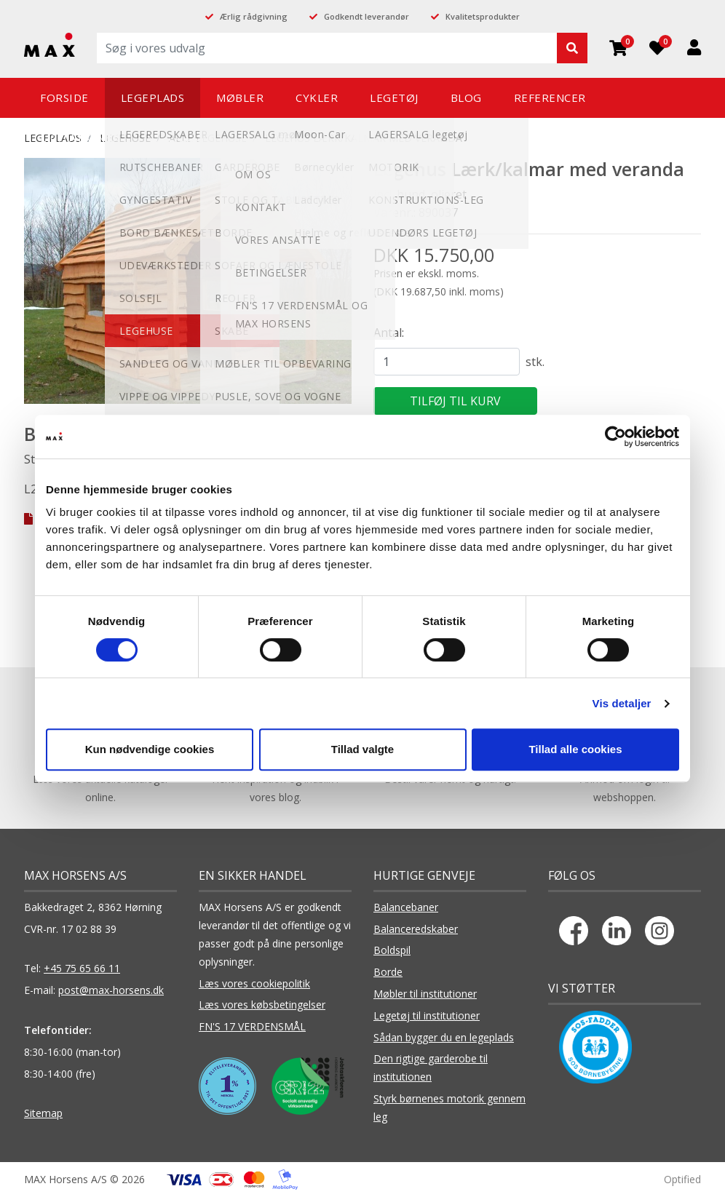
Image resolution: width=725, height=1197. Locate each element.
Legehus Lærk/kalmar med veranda (363, 138)
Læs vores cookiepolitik (254, 983)
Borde (388, 972)
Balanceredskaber (415, 929)
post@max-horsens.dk (111, 990)
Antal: (388, 333)
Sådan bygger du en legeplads (443, 1037)
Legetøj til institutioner (426, 1015)
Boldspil (392, 950)
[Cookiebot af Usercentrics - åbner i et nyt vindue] (615, 437)
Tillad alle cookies (575, 749)
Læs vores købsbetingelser (262, 1004)
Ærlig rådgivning (254, 16)
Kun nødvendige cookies (150, 749)
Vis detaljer (622, 703)
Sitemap (43, 1113)
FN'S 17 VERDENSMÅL (252, 1026)
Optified (682, 1179)
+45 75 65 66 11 (82, 968)
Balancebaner (405, 907)
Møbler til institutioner (425, 994)
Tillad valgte (362, 749)
